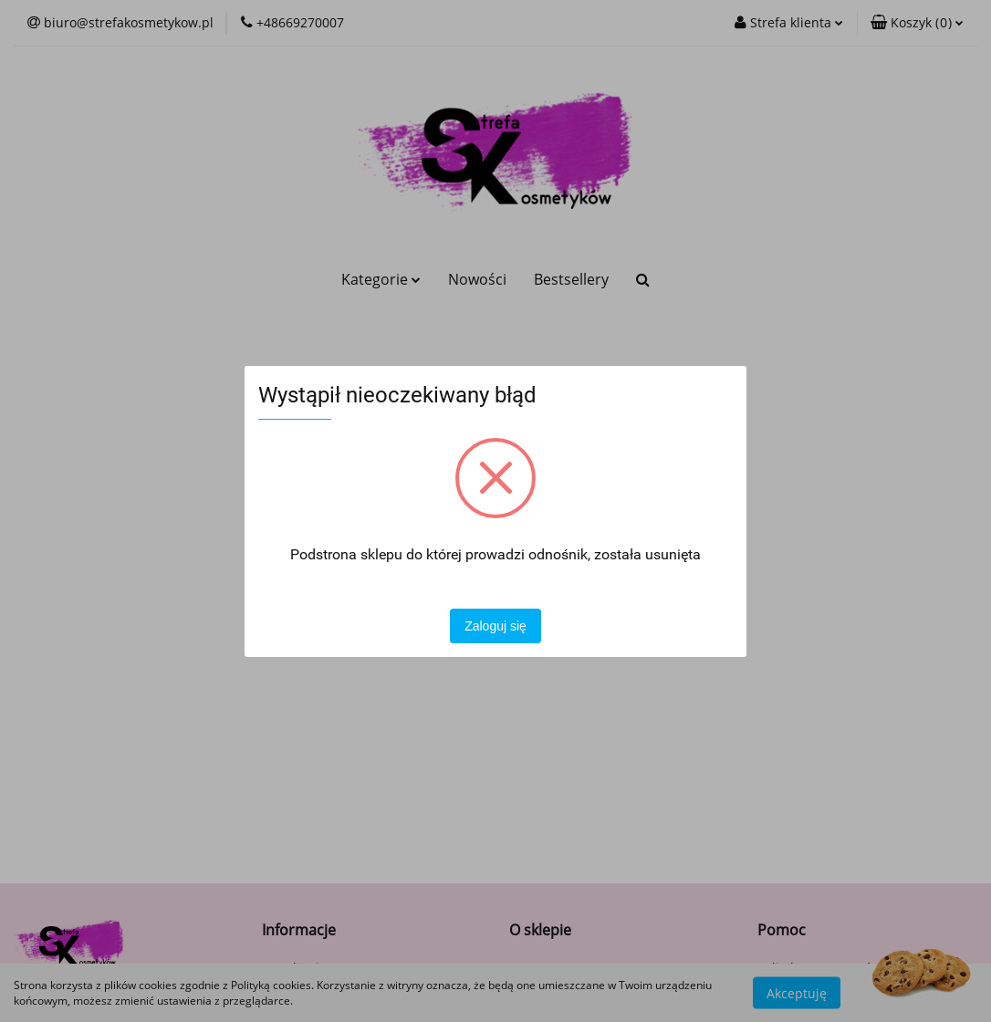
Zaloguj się (495, 626)
